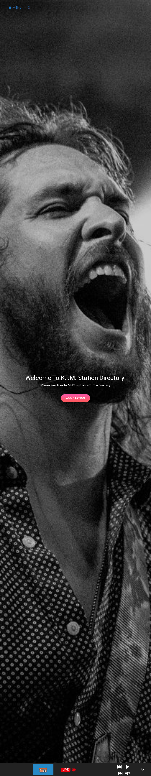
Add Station (78, 399)
